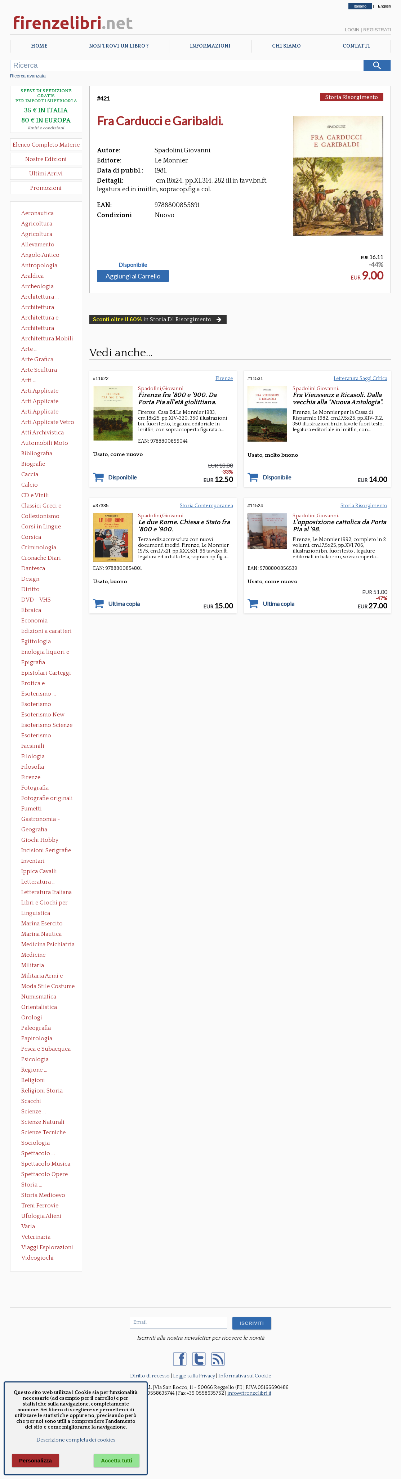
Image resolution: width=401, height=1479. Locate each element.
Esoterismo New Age (42, 715)
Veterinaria (35, 1237)
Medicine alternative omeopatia (35, 956)
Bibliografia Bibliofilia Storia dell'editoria (43, 454)
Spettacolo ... (38, 1153)
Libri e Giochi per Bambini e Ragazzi (45, 903)
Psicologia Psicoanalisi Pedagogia (36, 1060)
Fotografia (35, 788)
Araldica (32, 276)
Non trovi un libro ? (118, 46)
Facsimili (32, 746)
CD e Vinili (35, 495)
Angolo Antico (40, 255)
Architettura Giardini (37, 329)
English (384, 6)
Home (39, 46)
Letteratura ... (38, 882)
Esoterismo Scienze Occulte (46, 726)
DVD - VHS (36, 599)
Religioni (33, 1080)
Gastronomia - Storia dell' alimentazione (40, 820)
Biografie (33, 464)
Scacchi (31, 1101)
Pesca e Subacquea (46, 1049)
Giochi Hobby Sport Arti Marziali (46, 841)
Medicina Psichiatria (48, 944)
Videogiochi (37, 1258)
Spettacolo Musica (45, 1164)
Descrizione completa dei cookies (75, 1440)
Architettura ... (40, 297)
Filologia (33, 756)
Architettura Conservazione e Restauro (42, 308)
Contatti (356, 46)
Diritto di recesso (150, 1376)
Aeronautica (37, 213)
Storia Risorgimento (351, 96)
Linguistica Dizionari (35, 914)
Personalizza (35, 1460)
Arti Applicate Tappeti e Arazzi (42, 412)
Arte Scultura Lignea (39, 371)
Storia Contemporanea (206, 506)
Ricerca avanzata (28, 76)
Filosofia (32, 767)
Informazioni (210, 46)
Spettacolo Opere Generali (44, 1175)
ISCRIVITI (252, 1323)
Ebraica (31, 610)
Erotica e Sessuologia (37, 684)
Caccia (29, 474)
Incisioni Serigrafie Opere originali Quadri (46, 851)
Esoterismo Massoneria (36, 705)
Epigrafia (33, 662)
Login (352, 29)
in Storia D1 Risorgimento (158, 319)
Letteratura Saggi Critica (360, 378)
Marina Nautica (41, 934)
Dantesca (33, 568)
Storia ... (31, 1184)
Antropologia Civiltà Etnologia (43, 266)
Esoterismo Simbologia (36, 736)
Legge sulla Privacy (194, 1376)
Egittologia (36, 641)
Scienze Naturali (42, 1122)
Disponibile (133, 265)
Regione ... (34, 1070)
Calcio (29, 485)
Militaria (32, 965)
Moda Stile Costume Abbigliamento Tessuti (48, 987)
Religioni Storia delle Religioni (42, 1091)
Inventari (33, 861)
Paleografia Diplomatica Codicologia (37, 1029)
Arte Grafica (37, 359)
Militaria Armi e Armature (42, 976)
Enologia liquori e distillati (45, 653)
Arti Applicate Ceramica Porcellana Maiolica (47, 392)
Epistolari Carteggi (46, 673)
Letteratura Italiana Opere (46, 893)
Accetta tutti (116, 1460)
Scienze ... (33, 1111)
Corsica (31, 537)
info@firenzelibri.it (249, 1393)
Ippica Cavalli (39, 871)
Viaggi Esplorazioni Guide (47, 1248)
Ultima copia (124, 604)
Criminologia (38, 547)
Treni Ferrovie (39, 1205)
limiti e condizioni (46, 128)
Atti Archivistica (42, 432)
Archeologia (37, 286)
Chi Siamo (286, 46)
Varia (28, 1226)
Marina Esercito (42, 923)
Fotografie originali (47, 798)
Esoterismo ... (38, 694)
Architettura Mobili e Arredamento (47, 339)
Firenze (30, 777)
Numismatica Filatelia (38, 997)
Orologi (31, 1017)
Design (30, 579)
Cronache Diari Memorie (41, 559)
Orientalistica (39, 1007)
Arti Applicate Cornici (39, 402)
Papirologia (36, 1038)
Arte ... (29, 349)
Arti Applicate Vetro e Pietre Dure (47, 423)
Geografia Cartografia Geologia (36, 830)
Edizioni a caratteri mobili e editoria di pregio (47, 632)
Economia (34, 620)
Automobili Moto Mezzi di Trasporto (46, 444)
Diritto (30, 589)
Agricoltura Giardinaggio (38, 235)
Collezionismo (40, 516)
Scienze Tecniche (43, 1132)
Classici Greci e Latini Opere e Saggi (47, 506)
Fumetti (31, 808)
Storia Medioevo (43, 1195)
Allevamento (37, 244)
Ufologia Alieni (41, 1216)
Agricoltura (36, 223)
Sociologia (35, 1143)
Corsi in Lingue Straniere (41, 527)
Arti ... (28, 380)
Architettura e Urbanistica (39, 318)
